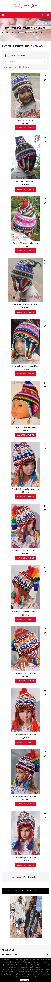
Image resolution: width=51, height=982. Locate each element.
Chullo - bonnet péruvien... (25, 427)
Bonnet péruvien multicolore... (25, 304)
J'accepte (24, 980)
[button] (48, 15)
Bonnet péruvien (25, 120)
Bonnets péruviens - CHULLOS (20, 890)
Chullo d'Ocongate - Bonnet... (25, 489)
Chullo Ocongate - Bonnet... (25, 673)
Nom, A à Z (25, 61)
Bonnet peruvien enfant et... (25, 181)
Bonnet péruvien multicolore (25, 243)
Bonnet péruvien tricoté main (25, 366)
